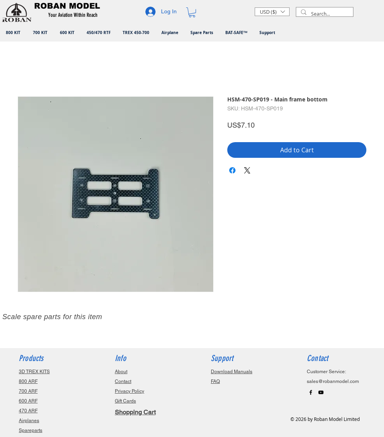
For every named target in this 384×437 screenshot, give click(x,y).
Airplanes (29, 420)
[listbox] (272, 11)
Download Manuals (231, 371)
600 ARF (28, 401)
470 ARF (28, 411)
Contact (123, 381)
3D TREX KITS (34, 371)
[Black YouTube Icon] (321, 392)
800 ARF (28, 381)
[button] (74, 15)
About (121, 371)
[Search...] (324, 13)
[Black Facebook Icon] (311, 392)
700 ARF (28, 391)
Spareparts (30, 430)
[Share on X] (247, 170)
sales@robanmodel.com (333, 381)
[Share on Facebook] (232, 170)
